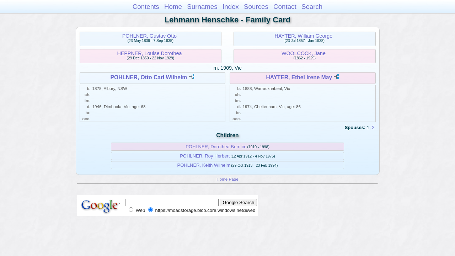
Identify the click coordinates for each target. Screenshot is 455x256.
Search (311, 6)
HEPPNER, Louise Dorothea (149, 53)
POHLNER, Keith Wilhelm (204, 165)
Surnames (202, 6)
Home (173, 6)
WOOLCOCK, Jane (304, 53)
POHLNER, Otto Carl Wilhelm (149, 77)
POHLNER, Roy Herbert (205, 156)
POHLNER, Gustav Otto (149, 36)
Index (231, 6)
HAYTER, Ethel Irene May (299, 77)
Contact (284, 6)
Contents (146, 6)
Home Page (227, 179)
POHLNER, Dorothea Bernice (216, 146)
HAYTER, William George (304, 36)
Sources (256, 6)
